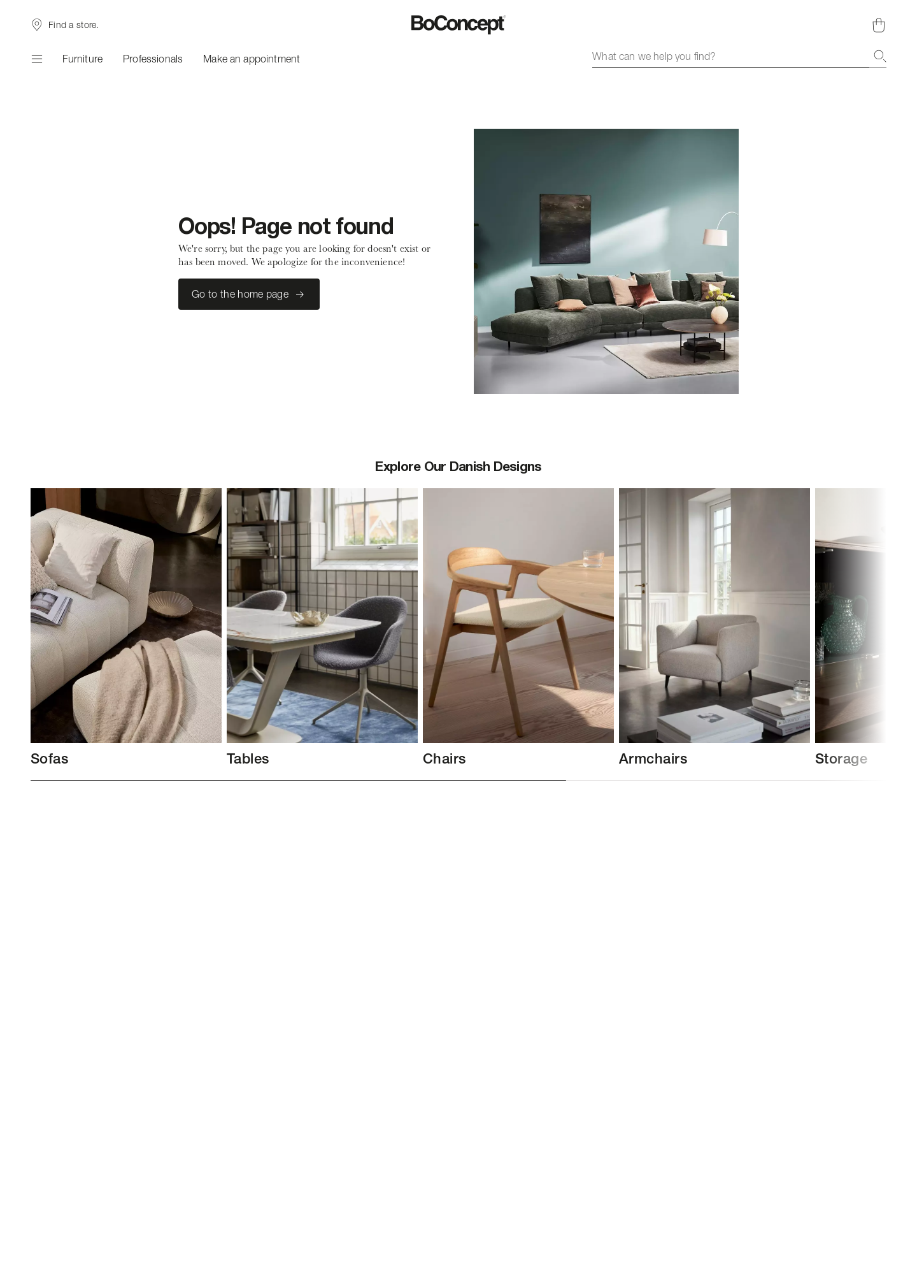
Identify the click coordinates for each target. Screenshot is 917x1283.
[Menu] (36, 59)
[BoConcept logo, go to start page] (459, 25)
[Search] (880, 56)
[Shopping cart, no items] (879, 25)
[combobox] (739, 56)
